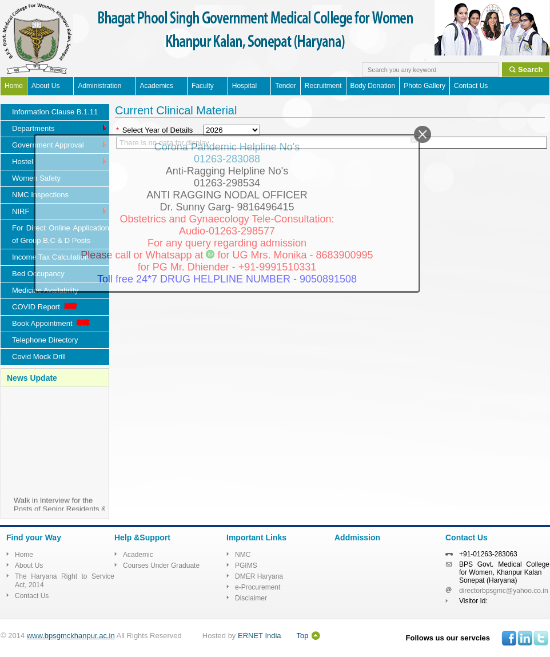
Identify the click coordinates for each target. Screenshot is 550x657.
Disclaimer (251, 598)
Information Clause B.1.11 (55, 111)
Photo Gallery (424, 86)
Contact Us (471, 86)
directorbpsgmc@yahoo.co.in (503, 591)
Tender (285, 86)
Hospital (244, 86)
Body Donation (373, 86)
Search (530, 69)
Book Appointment (52, 323)
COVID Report (45, 306)
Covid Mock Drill (39, 356)
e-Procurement (257, 587)
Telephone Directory (45, 340)
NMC (242, 555)
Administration (99, 86)
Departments (60, 127)
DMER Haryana (259, 576)
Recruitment (323, 86)
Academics (156, 86)
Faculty (203, 86)
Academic (138, 555)
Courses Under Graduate (161, 566)
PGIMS (246, 566)
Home (14, 86)
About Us (45, 86)
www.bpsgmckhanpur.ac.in (71, 635)
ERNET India (259, 635)
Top (303, 635)
